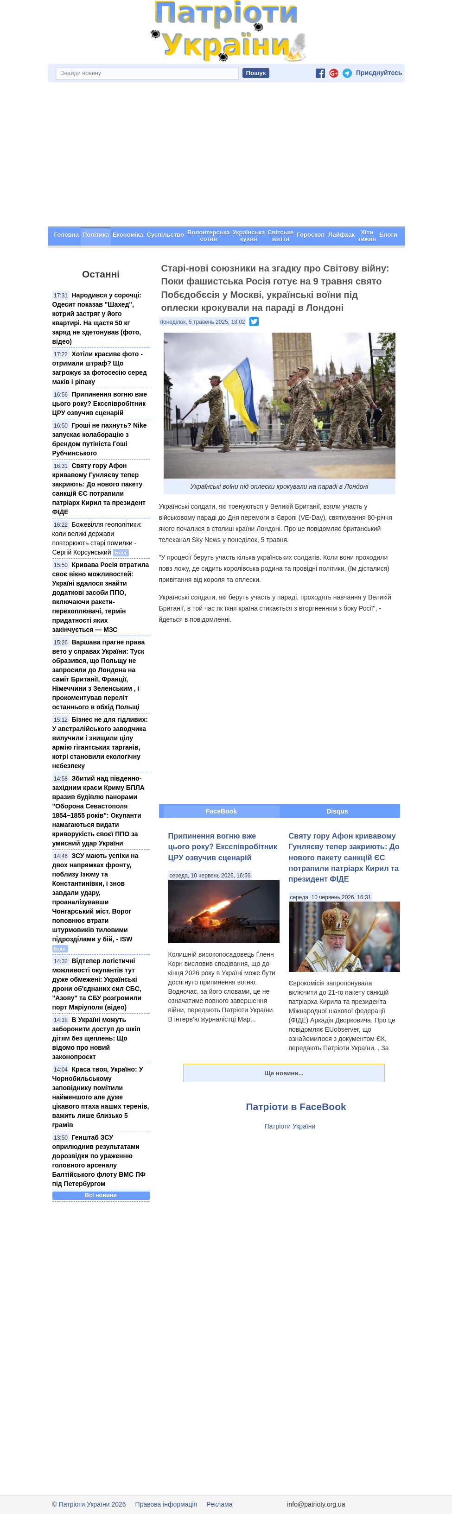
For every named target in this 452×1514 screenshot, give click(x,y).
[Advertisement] (226, 157)
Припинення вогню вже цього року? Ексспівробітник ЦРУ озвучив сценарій (99, 403)
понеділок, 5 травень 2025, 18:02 (202, 322)
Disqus (337, 811)
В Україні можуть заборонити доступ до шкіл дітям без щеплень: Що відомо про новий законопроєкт (96, 1038)
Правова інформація (166, 1504)
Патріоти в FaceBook (296, 1106)
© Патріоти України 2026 (89, 1504)
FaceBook (221, 811)
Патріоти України (290, 1126)
